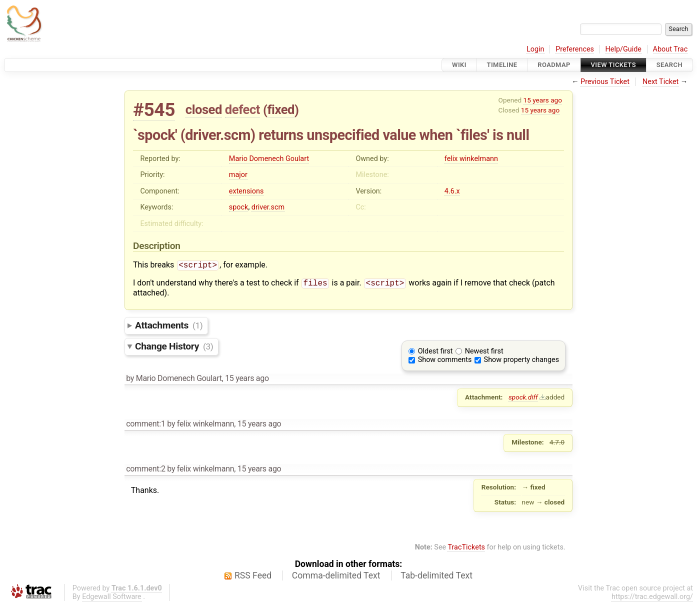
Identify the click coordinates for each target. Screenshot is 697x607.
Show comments (445, 362)
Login (535, 49)
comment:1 (145, 425)
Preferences (575, 49)
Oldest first (435, 353)
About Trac (670, 49)
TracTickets (466, 549)
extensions (246, 191)
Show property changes (521, 362)
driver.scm (268, 207)
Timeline (502, 64)
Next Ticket (660, 82)
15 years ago (543, 100)
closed (204, 109)
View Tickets (613, 64)
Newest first (484, 353)
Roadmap (554, 64)
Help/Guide (624, 49)
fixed (280, 109)
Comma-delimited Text (336, 577)
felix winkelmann (471, 158)
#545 (154, 109)
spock (238, 207)
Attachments (168, 327)
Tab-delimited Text (436, 577)
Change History (174, 348)
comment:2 (145, 471)
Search (669, 64)
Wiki (459, 64)
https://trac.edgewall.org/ (652, 598)
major (238, 174)
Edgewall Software (112, 598)
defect (242, 109)
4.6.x (452, 191)
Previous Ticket (605, 82)
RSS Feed (253, 577)
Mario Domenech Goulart (269, 158)
